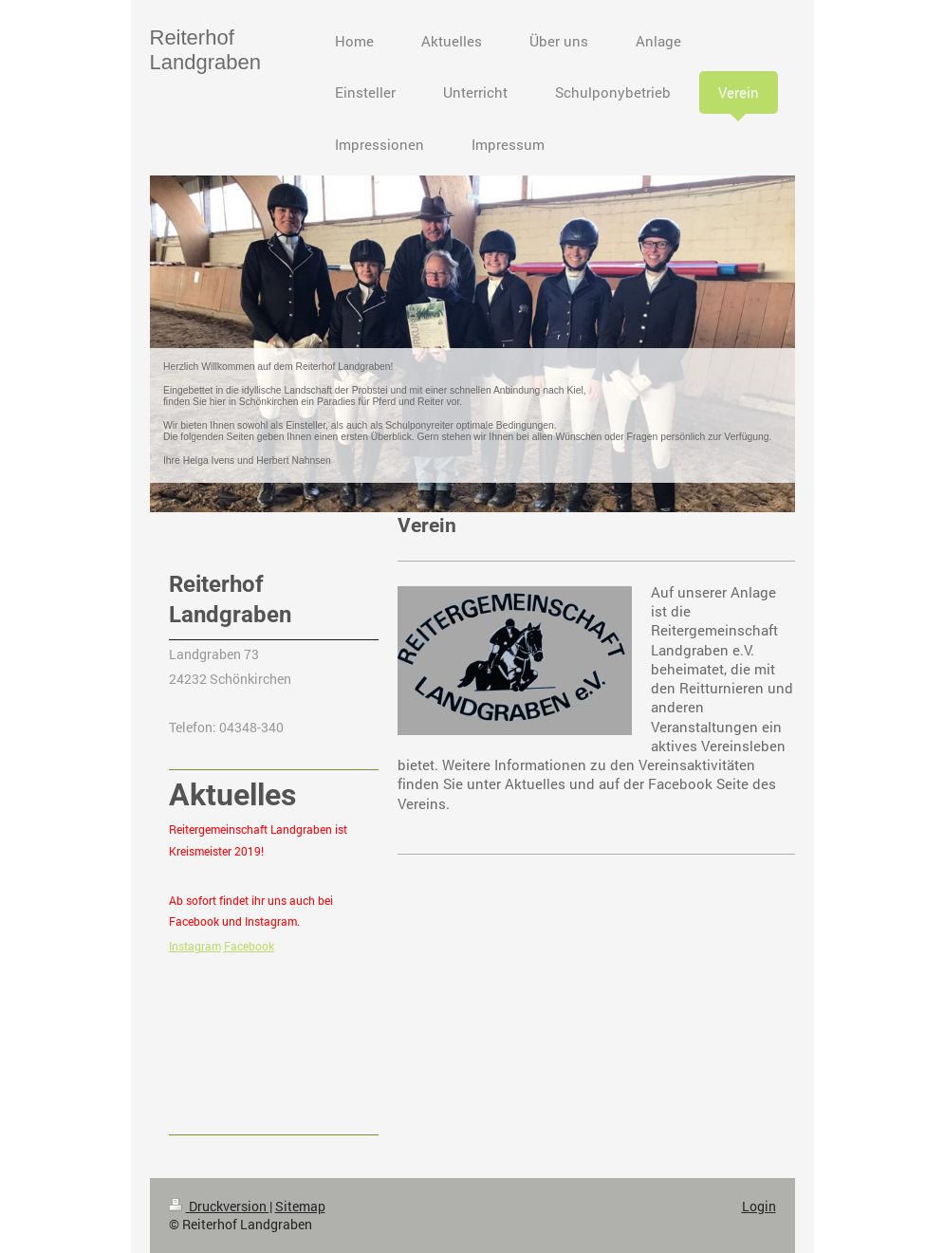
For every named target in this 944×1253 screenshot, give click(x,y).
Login (759, 1206)
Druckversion (219, 1206)
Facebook (249, 945)
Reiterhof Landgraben (205, 50)
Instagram (195, 945)
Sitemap (300, 1206)
